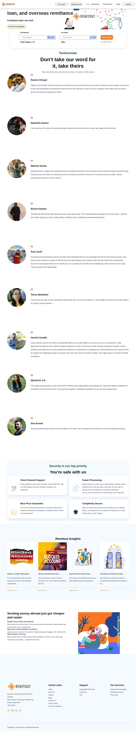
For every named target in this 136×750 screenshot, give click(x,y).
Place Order (107, 55)
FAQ (80, 713)
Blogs (50, 716)
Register (129, 4)
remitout (18, 746)
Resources (95, 4)
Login (118, 4)
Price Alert (61, 4)
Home (88, 4)
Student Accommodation (118, 708)
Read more (12, 608)
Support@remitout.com (87, 708)
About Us (52, 710)
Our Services (107, 4)
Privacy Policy (53, 722)
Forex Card (114, 713)
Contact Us (52, 719)
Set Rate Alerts (106, 59)
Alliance (51, 713)
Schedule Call (76, 4)
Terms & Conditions (55, 724)
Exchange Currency (117, 710)
